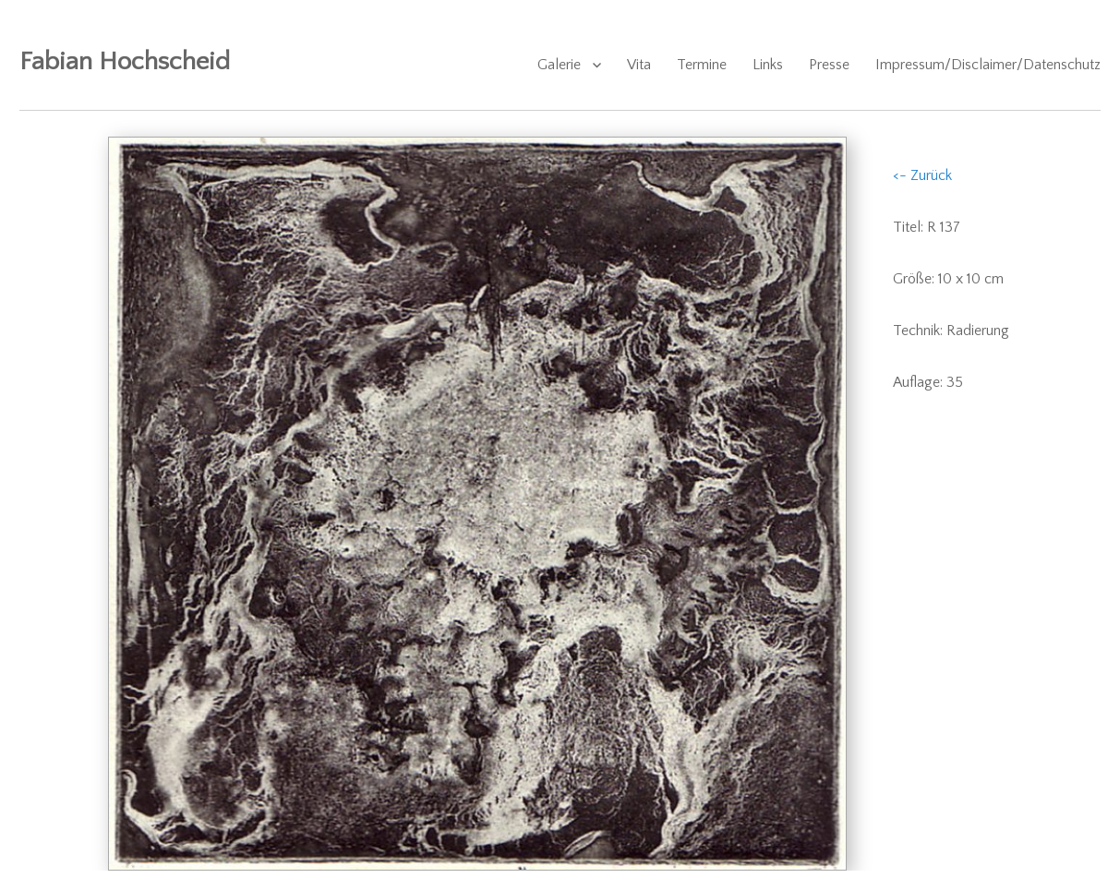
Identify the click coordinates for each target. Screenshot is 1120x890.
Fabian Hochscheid (124, 61)
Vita (639, 64)
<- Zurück (922, 175)
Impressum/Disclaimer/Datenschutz (988, 64)
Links (768, 64)
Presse (829, 64)
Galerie (559, 64)
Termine (702, 64)
